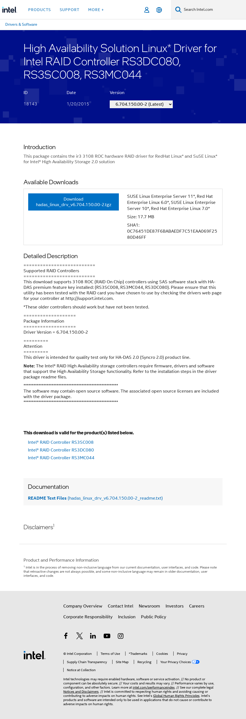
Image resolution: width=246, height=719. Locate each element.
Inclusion (126, 617)
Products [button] (39, 9)
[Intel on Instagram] (120, 637)
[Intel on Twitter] (79, 637)
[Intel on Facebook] (65, 637)
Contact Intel (120, 606)
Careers (196, 606)
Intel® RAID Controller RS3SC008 (61, 442)
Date (71, 92)
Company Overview (82, 606)
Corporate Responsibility (87, 617)
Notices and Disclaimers (81, 691)
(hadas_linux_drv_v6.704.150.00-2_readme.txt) (95, 498)
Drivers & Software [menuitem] (21, 24)
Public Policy (153, 617)
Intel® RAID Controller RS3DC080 (61, 450)
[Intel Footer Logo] (34, 655)
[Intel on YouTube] (107, 637)
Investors (175, 606)
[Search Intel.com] (214, 9)
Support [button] (69, 9)
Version (117, 92)
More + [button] (96, 9)
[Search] (178, 9)
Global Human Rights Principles (176, 696)
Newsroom (149, 606)
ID (25, 92)
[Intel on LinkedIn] (93, 637)
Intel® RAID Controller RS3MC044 (61, 458)
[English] (159, 9)
